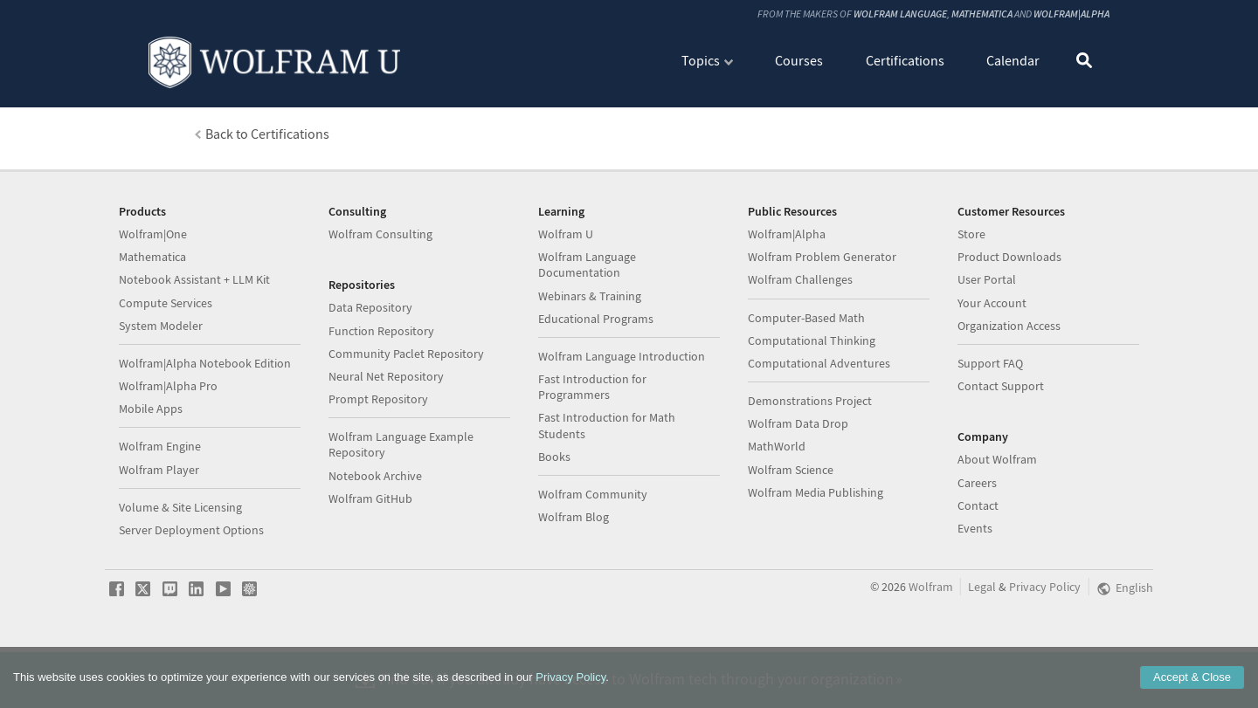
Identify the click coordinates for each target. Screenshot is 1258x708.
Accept (1192, 677)
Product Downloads (1009, 330)
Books (554, 530)
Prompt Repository (378, 472)
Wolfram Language (900, 13)
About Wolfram (997, 532)
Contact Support (1000, 459)
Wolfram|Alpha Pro (168, 459)
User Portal (986, 353)
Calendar (1013, 59)
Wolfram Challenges (800, 353)
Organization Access (1009, 399)
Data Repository (370, 380)
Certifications (905, 59)
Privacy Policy (570, 677)
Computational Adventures (819, 436)
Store (971, 307)
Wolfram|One (153, 307)
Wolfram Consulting (380, 307)
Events (974, 601)
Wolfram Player (159, 543)
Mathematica (982, 13)
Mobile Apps (151, 482)
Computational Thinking (811, 414)
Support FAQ (990, 436)
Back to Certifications (267, 133)
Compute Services (165, 376)
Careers (977, 556)
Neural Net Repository (386, 449)
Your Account (991, 376)
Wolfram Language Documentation (587, 338)
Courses (799, 59)
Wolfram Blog (573, 590)
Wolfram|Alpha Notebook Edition (205, 436)
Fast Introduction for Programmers (592, 460)
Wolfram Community (592, 567)
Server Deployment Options (191, 603)
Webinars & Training (589, 369)
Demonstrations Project (810, 474)
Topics (700, 59)
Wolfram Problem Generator (822, 330)
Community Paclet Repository (406, 427)
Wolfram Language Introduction (621, 429)
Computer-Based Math (806, 391)
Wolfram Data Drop (798, 497)
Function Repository (381, 404)
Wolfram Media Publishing (815, 566)
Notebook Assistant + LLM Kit (194, 353)
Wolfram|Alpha (1071, 13)
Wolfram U (565, 307)
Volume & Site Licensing (180, 580)
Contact (978, 579)
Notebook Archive (375, 549)
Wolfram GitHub (370, 572)
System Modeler (161, 399)
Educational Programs (595, 392)
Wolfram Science (790, 543)
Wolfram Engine (160, 519)
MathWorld (776, 519)
